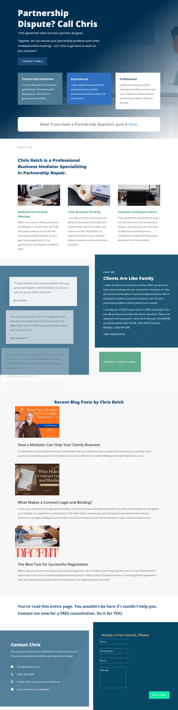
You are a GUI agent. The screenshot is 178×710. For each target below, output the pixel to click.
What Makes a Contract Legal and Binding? (55, 502)
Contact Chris (32, 61)
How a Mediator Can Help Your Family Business (59, 444)
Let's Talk (159, 695)
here (133, 124)
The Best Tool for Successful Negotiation (53, 564)
